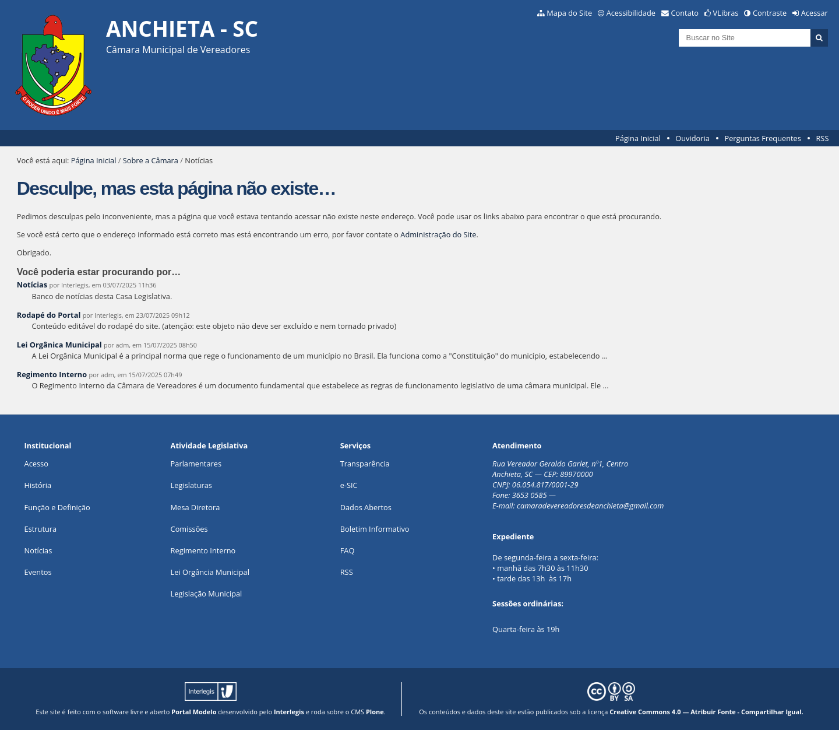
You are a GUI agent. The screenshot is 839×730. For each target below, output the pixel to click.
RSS (822, 138)
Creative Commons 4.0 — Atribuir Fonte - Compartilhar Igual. (706, 711)
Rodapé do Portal (49, 315)
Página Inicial (638, 138)
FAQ (347, 550)
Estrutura (40, 529)
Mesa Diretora (195, 507)
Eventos (38, 572)
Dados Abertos (366, 507)
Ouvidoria (692, 138)
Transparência (365, 463)
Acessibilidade (631, 13)
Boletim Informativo (375, 529)
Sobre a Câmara (150, 160)
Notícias (32, 284)
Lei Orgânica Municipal (59, 344)
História (38, 485)
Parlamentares (196, 463)
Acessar (814, 13)
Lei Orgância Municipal (210, 572)
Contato (685, 13)
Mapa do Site (569, 13)
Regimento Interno (52, 374)
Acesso (36, 463)
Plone (375, 711)
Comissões (189, 529)
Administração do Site (438, 234)
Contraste (770, 13)
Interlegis (289, 711)
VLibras (726, 13)
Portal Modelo (193, 711)
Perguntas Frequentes (762, 138)
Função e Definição (57, 507)
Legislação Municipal (206, 593)
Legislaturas (191, 485)
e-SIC (349, 485)
